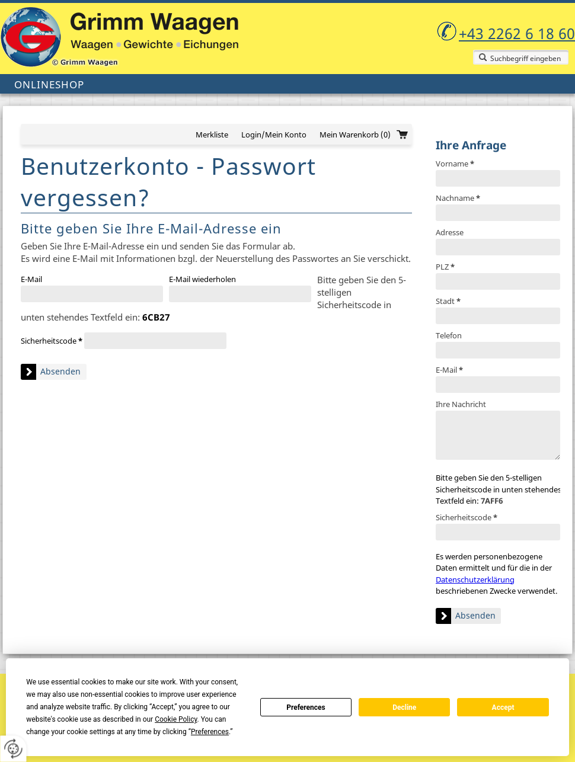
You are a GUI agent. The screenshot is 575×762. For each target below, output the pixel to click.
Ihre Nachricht (461, 404)
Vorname (455, 163)
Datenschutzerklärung (475, 579)
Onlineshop (49, 84)
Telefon (449, 335)
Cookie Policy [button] (176, 719)
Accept (503, 707)
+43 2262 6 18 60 (517, 33)
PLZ (445, 266)
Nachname (458, 198)
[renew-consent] (13, 748)
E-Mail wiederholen (202, 279)
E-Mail (449, 369)
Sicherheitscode (466, 517)
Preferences (305, 707)
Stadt (448, 301)
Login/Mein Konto (273, 134)
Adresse (450, 232)
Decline (404, 707)
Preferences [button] (210, 732)
